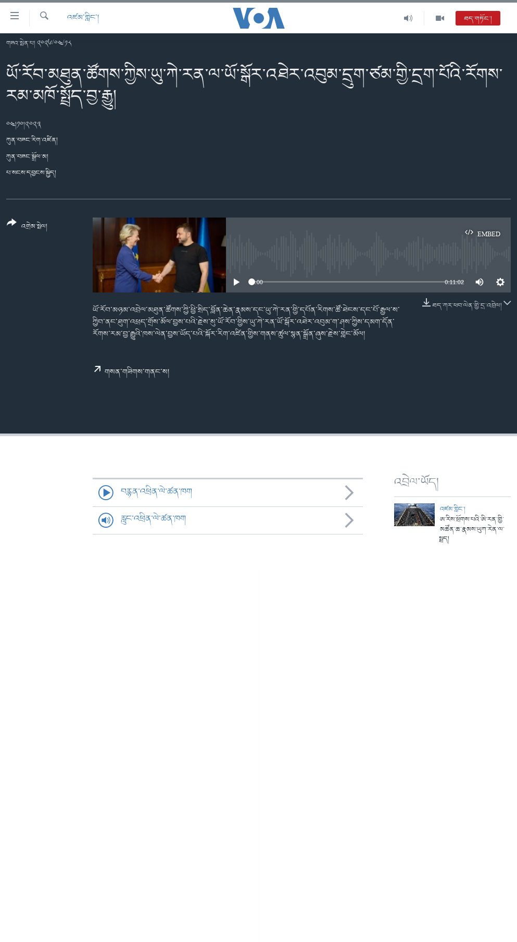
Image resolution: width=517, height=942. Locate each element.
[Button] (27, 228)
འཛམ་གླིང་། (83, 18)
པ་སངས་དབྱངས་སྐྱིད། (31, 173)
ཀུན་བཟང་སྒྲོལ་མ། (27, 156)
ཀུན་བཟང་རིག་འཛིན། (32, 140)
